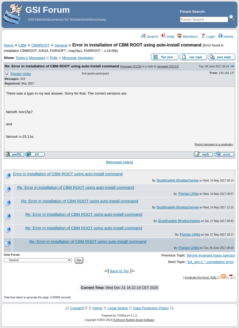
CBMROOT (40, 45)
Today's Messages (30, 58)
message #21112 (167, 66)
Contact (76, 308)
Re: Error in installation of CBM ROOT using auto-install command (62, 66)
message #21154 (131, 66)
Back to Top (119, 271)
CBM (22, 45)
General (61, 45)
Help (168, 37)
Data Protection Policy (151, 308)
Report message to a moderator (214, 144)
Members (187, 37)
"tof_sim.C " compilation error (210, 262)
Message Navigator (77, 58)
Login (208, 37)
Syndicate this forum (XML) (201, 277)
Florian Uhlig (21, 74)
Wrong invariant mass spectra (211, 255)
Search (149, 37)
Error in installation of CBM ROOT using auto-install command (68, 174)
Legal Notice (118, 308)
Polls (54, 58)
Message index (119, 162)
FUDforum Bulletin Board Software (133, 319)
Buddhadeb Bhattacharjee (178, 180)
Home (225, 37)
